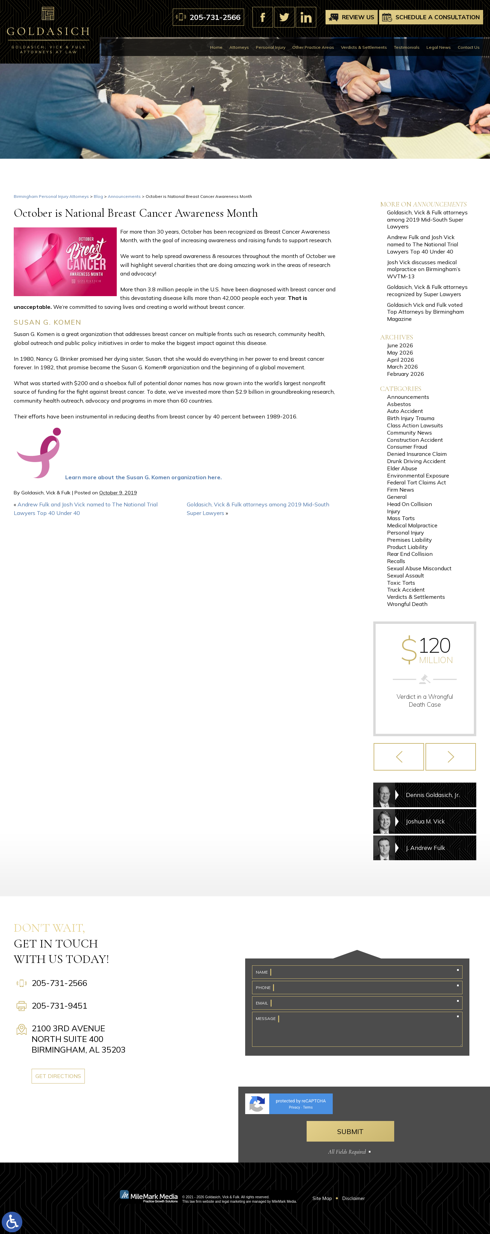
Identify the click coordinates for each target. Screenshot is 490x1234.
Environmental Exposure (418, 475)
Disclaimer (353, 1198)
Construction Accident (415, 439)
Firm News (400, 489)
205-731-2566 (215, 17)
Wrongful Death (407, 604)
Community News (409, 432)
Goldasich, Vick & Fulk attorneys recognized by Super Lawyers (427, 290)
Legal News (438, 47)
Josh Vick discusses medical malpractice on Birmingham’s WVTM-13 (423, 269)
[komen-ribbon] (39, 477)
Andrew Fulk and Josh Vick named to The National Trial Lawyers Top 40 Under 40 (422, 244)
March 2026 (402, 366)
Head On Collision (409, 504)
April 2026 (400, 359)
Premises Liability (409, 539)
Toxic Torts (401, 582)
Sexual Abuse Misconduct (419, 568)
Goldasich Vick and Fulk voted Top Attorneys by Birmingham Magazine (425, 312)
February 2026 (405, 373)
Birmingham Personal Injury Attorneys (51, 196)
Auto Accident (405, 410)
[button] (399, 757)
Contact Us (469, 47)
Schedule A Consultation (438, 17)
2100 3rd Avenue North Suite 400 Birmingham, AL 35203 (79, 1039)
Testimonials (407, 47)
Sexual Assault (405, 575)
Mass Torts (401, 518)
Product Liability (407, 546)
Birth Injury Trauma (410, 418)
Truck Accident (406, 589)
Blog (98, 196)
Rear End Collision (410, 553)
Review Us (358, 17)
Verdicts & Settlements (364, 47)
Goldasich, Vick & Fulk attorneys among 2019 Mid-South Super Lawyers (427, 219)
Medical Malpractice (412, 525)
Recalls (396, 561)
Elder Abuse (402, 468)
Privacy (294, 1107)
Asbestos (399, 404)
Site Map (322, 1198)
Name (262, 972)
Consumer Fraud (407, 446)
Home (216, 47)
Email (262, 1003)
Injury (393, 511)
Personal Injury (270, 47)
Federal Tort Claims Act (416, 482)
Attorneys (239, 47)
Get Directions (58, 1076)
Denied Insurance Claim (417, 453)
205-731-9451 (59, 1005)
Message (266, 1018)
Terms (307, 1107)
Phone (263, 987)
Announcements (124, 196)
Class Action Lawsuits (415, 425)
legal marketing (233, 1201)
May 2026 (400, 352)
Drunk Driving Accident (416, 461)
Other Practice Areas (313, 47)
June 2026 (400, 345)
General (397, 496)
